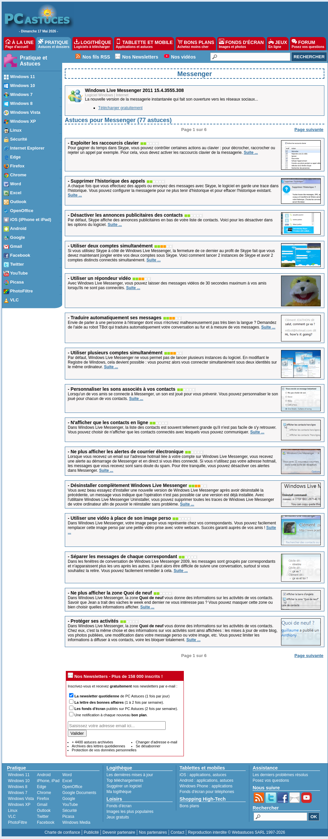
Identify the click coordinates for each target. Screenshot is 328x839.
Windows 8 (17, 786)
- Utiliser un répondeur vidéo (99, 278)
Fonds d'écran (119, 806)
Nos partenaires (153, 832)
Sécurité (69, 810)
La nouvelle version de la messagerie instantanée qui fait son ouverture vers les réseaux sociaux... (171, 99)
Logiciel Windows (99, 95)
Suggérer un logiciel (124, 786)
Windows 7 (17, 792)
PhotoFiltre (17, 822)
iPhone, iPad (48, 780)
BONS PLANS (195, 44)
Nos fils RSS (96, 57)
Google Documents (79, 792)
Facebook (46, 822)
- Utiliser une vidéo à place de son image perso (119, 518)
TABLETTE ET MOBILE (144, 44)
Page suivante (309, 129)
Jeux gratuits (117, 817)
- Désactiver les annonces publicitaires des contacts (125, 215)
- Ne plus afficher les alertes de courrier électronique (126, 451)
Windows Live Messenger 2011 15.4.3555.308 (134, 90)
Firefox (43, 798)
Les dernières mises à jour (129, 775)
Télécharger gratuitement (120, 108)
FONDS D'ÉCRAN (241, 44)
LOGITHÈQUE (92, 44)
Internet (122, 95)
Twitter (43, 816)
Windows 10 (18, 780)
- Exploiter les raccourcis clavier (103, 143)
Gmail (42, 804)
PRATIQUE (53, 44)
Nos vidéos (183, 57)
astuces (219, 775)
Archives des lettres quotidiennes (98, 746)
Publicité (91, 832)
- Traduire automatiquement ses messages (114, 317)
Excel (67, 780)
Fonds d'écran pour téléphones (207, 791)
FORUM (308, 44)
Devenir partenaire (118, 832)
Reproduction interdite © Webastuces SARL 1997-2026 (236, 832)
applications (199, 775)
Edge (41, 786)
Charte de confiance (62, 832)
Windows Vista (21, 798)
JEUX (277, 44)
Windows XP (19, 804)
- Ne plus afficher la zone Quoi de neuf (110, 593)
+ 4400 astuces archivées (92, 742)
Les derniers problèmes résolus (280, 775)
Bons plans (189, 806)
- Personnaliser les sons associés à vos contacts (121, 389)
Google (68, 798)
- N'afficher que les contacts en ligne (108, 422)
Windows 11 (18, 775)
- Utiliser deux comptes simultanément (110, 245)
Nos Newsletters (140, 57)
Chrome (44, 792)
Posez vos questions (271, 780)
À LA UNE (19, 44)
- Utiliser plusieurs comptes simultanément (115, 352)
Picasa (68, 816)
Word (66, 775)
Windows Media (76, 822)
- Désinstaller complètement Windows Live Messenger (127, 485)
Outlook (44, 810)
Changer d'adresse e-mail (156, 742)
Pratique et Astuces (33, 60)
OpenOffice (72, 786)
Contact (177, 832)
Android (44, 775)
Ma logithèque (118, 791)
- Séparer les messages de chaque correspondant (122, 556)
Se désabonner (148, 746)
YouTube (70, 804)
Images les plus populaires (129, 811)
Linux (13, 810)
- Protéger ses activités (93, 621)
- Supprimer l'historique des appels (106, 181)
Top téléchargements (124, 780)
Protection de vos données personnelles (104, 750)
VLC (12, 816)
